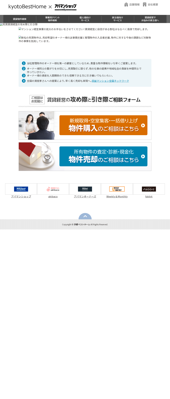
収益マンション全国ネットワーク (110, 250)
